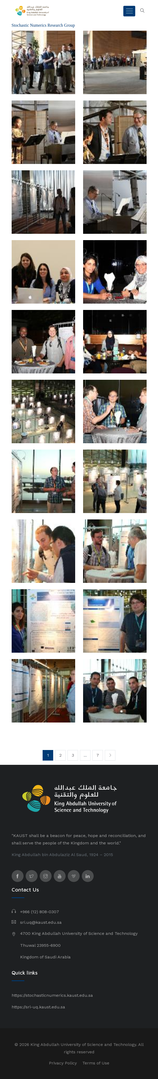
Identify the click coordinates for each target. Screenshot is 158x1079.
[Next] (110, 755)
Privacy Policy (63, 1063)
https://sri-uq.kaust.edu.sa (38, 1006)
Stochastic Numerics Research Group (43, 25)
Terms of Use (95, 1063)
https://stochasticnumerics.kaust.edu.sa (52, 995)
